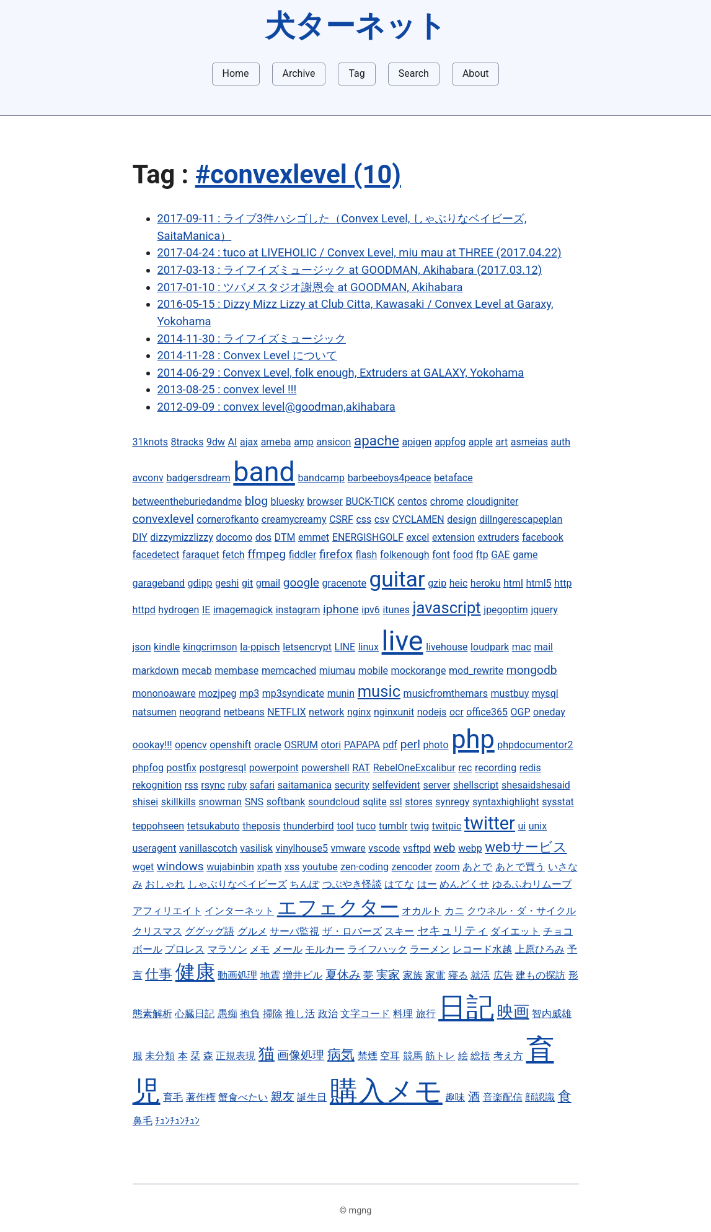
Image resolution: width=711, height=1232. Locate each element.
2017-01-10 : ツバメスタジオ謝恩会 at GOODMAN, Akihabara (310, 287)
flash (367, 555)
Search (414, 73)
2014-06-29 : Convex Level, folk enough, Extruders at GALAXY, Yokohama (340, 372)
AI (232, 442)
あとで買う (520, 867)
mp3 (249, 693)
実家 (388, 975)
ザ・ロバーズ (352, 931)
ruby (237, 785)
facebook (542, 537)
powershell (325, 768)
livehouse (446, 647)
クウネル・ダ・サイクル (521, 911)
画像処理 (300, 1055)
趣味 (455, 1097)
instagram (298, 610)
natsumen (155, 712)
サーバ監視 (294, 931)
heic (458, 583)
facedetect (156, 555)
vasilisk (256, 848)
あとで (477, 867)
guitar (397, 579)
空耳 (390, 1056)
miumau (337, 670)
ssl (395, 802)
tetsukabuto (213, 826)
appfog (450, 442)
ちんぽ (304, 884)
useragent (155, 848)
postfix (182, 768)
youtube (320, 867)
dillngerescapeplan (520, 519)
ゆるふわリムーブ (532, 884)
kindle (167, 647)
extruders (498, 537)
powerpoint (274, 768)
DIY (140, 537)
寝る (458, 975)
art (501, 442)
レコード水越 (482, 949)
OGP (521, 712)
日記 (466, 1007)
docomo (234, 537)
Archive (299, 73)
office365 (487, 712)
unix (538, 826)
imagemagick (243, 610)
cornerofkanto (227, 519)
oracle (267, 745)
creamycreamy (294, 519)
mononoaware (164, 693)
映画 (513, 1011)
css (363, 519)
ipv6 (370, 610)
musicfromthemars (446, 693)
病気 (341, 1054)
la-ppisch (260, 647)
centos (412, 501)
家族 (413, 975)
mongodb (531, 670)
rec (465, 768)
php (473, 739)
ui (522, 826)
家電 (435, 975)
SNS (254, 802)
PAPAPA (362, 745)
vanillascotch (208, 848)
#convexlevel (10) (298, 174)
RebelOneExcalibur (414, 768)
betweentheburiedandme (187, 501)
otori (330, 745)
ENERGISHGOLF (368, 537)
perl (410, 744)
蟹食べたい (243, 1097)
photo (435, 745)
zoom (447, 867)
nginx (359, 712)
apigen (416, 442)
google (301, 582)
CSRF (341, 519)
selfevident (396, 785)
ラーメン (429, 949)
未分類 (160, 1056)
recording (495, 768)
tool (345, 826)
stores (418, 802)
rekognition (157, 785)
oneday (549, 712)
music (379, 691)
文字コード (365, 1014)
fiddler (303, 555)
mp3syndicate (293, 693)
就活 (480, 975)
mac (521, 647)
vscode (384, 848)
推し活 (300, 1014)
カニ (454, 911)
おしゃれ (165, 884)
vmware (347, 848)
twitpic (447, 826)
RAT (361, 768)
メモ (260, 949)
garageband (159, 583)
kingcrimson (210, 647)
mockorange (418, 670)
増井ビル (302, 975)
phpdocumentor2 (535, 745)
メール (288, 949)
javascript (446, 607)
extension (453, 537)
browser (325, 501)
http (563, 583)
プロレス (185, 949)
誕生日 (312, 1097)
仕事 (158, 974)
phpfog (148, 768)
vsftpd (417, 848)
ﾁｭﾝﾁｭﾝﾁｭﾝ (177, 1121)
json (142, 647)
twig (419, 826)
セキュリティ (452, 931)
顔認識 (540, 1097)
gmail (268, 583)
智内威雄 (552, 1014)
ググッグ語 (209, 931)
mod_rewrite (476, 670)
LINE (345, 647)
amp (304, 442)
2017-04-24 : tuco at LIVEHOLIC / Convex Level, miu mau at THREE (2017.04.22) (359, 252)
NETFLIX (286, 712)
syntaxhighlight (505, 802)
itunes (396, 610)
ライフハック (377, 949)
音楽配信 (503, 1097)
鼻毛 (142, 1121)
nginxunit (394, 712)
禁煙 (368, 1056)
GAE (500, 555)
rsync (212, 785)
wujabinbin (230, 867)
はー (427, 884)
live (402, 640)
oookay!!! (152, 745)
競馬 (413, 1056)
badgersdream (198, 478)
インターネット (239, 911)
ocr (456, 712)
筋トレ (440, 1056)
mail (543, 647)
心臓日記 (194, 1014)
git (247, 583)
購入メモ (386, 1091)
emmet (313, 537)
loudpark (489, 647)
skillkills (178, 802)
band (264, 471)
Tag (356, 73)
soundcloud (334, 802)
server (436, 785)
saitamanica (305, 785)
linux (368, 647)
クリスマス (157, 931)
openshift (230, 745)
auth (561, 442)
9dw (215, 442)
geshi (227, 583)
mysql (545, 693)
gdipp (200, 583)
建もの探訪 (540, 975)
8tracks (187, 442)
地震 (270, 975)
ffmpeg (266, 554)
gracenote (344, 583)
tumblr (393, 826)
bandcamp (321, 478)
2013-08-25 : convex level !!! (227, 389)
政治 (328, 1014)
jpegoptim (506, 610)
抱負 (250, 1014)
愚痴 (227, 1014)
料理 (403, 1014)
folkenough (405, 555)
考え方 (508, 1056)
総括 (480, 1056)
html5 (539, 583)
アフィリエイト (167, 911)
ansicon (333, 442)
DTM (285, 537)
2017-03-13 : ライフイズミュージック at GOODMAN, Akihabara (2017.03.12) (349, 269)
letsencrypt (307, 647)
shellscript (476, 785)
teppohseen (159, 826)
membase (236, 670)
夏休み (343, 975)
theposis (261, 826)
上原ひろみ (540, 949)
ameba (276, 442)
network (326, 712)
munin (341, 693)
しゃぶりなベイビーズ (237, 884)
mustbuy (509, 693)
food (463, 555)
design (461, 519)
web (444, 848)
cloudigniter (492, 501)
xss (292, 867)
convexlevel (163, 519)
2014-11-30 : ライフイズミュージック (251, 338)
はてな (399, 884)
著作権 (201, 1097)
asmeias (529, 442)
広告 (503, 975)
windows (180, 866)
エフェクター (338, 907)
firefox (336, 554)
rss (191, 785)
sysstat (558, 802)
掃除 (273, 1014)
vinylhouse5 (301, 848)
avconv (148, 478)
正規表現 (235, 1056)
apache (376, 440)
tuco (366, 826)
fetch (233, 555)
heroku (485, 583)
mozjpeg (217, 693)
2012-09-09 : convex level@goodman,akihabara (276, 406)
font (441, 555)
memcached (289, 670)
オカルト (421, 911)
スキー (399, 931)
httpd (144, 610)
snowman (220, 802)
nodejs (432, 712)
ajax (249, 442)
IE (206, 610)
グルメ (252, 931)
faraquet (200, 555)
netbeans (244, 712)
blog (256, 501)
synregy (452, 802)
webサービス (526, 847)
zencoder (412, 867)
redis (530, 768)
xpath (269, 867)
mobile (373, 670)
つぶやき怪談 (352, 884)
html (513, 583)
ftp (482, 555)
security (352, 785)
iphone (341, 609)
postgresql (222, 768)
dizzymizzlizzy (181, 537)
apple (481, 442)
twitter (489, 823)
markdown (156, 670)
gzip (437, 583)
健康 (195, 972)
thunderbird (308, 826)
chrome (447, 501)
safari (262, 785)
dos (263, 537)
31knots (151, 442)
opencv (191, 745)
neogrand (200, 712)
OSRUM (301, 745)
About (475, 73)
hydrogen (178, 610)
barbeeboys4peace (389, 478)
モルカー (325, 949)
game (525, 555)
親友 (282, 1097)
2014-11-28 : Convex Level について (247, 355)
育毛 (173, 1097)
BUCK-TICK (369, 501)
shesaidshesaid (535, 785)
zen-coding (364, 867)
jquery (544, 610)
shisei (146, 802)
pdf (390, 745)
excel (417, 537)
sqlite (375, 802)
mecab (197, 670)
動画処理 (237, 975)
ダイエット (515, 931)
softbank (286, 802)
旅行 (426, 1014)
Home (236, 73)
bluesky (287, 501)
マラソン (227, 949)
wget (143, 867)
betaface (453, 478)
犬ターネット (355, 25)
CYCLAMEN (418, 519)
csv (381, 519)
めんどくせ (464, 884)
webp (470, 848)
